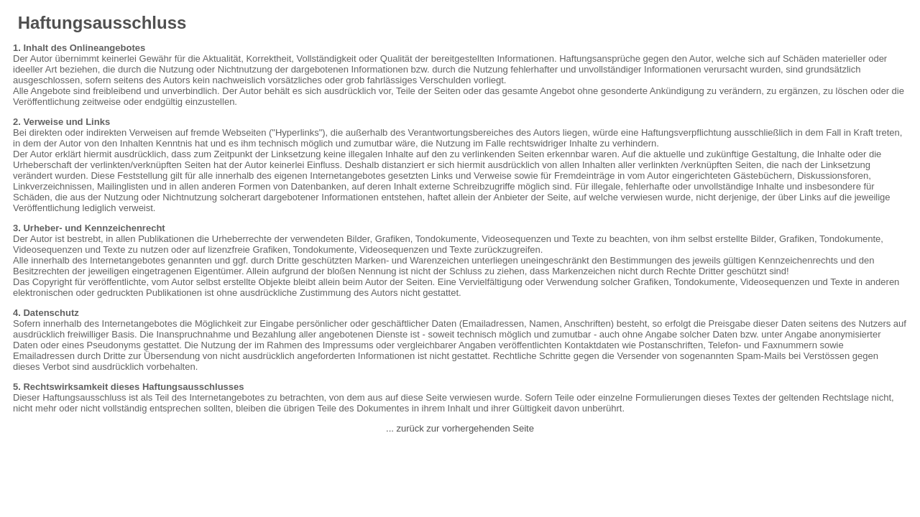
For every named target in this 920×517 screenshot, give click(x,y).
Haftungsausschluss (102, 22)
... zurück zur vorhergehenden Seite (460, 428)
